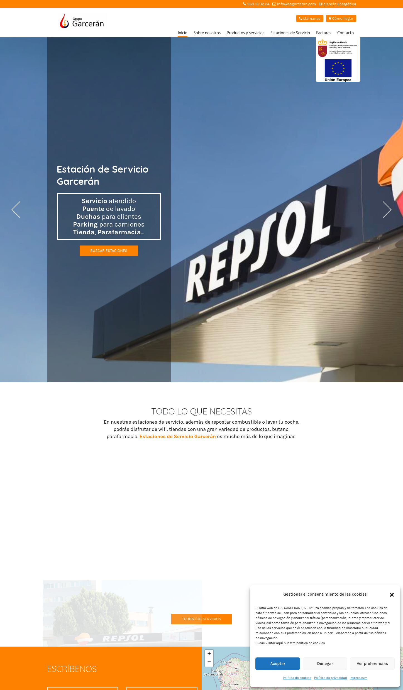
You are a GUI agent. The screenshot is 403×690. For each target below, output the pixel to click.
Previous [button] (21, 209)
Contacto (345, 33)
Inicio (182, 33)
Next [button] (382, 209)
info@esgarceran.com (294, 4)
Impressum (358, 678)
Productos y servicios (245, 33)
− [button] (209, 662)
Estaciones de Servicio (290, 33)
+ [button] (209, 654)
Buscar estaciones (108, 250)
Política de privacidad (330, 678)
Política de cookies (297, 678)
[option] (201, 209)
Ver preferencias (372, 663)
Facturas (323, 33)
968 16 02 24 (256, 4)
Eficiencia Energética (337, 4)
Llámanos (310, 18)
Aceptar (277, 663)
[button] (392, 594)
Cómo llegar (341, 18)
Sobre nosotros (207, 33)
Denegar (325, 663)
